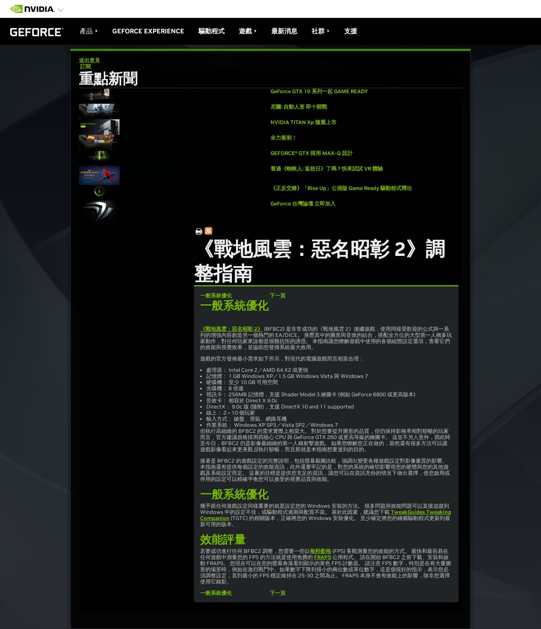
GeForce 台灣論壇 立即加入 (303, 203)
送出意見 (89, 60)
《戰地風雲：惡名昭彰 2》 (231, 328)
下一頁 (278, 295)
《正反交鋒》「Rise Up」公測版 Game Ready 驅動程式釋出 (341, 188)
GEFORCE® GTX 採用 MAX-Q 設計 (311, 153)
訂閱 (85, 66)
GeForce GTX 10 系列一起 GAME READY (319, 91)
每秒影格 (320, 551)
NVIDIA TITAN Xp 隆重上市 (303, 122)
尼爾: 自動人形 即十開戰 (298, 106)
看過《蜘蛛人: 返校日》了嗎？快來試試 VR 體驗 (326, 168)
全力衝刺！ (283, 137)
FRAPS (322, 557)
